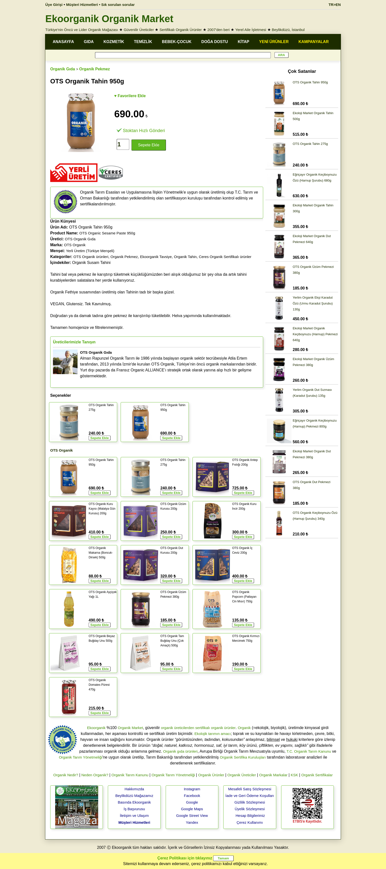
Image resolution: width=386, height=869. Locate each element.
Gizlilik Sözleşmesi (249, 802)
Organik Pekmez (94, 69)
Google (192, 802)
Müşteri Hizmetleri (134, 822)
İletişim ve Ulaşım (134, 815)
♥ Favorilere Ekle (130, 96)
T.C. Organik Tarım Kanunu (309, 751)
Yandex (192, 822)
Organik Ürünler (211, 775)
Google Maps (192, 809)
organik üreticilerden (177, 728)
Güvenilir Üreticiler (139, 30)
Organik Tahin (185, 257)
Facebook (192, 795)
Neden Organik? (94, 775)
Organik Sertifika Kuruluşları (243, 757)
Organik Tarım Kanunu (130, 775)
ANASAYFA (63, 42)
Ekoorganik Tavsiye (156, 257)
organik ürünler (223, 728)
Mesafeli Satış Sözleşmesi (249, 789)
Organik (244, 728)
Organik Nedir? (65, 775)
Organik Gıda (62, 69)
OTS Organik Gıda (80, 239)
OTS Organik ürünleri (90, 257)
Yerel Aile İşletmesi (250, 30)
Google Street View (192, 815)
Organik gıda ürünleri (180, 751)
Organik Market (130, 728)
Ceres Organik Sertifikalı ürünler (225, 257)
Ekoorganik (96, 728)
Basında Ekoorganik (134, 802)
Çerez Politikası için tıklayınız (184, 858)
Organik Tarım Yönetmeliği (80, 757)
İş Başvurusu (134, 809)
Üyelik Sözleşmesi (250, 809)
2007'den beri (218, 30)
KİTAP (243, 42)
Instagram (192, 789)
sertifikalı (202, 728)
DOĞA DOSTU (214, 42)
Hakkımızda (134, 789)
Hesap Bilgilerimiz (250, 815)
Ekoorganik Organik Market (109, 18)
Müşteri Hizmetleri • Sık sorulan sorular (100, 4)
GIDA (89, 42)
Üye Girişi (54, 4)
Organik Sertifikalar (317, 775)
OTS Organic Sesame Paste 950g (107, 233)
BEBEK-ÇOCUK (177, 42)
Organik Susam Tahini (80, 262)
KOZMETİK (114, 42)
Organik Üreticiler (241, 775)
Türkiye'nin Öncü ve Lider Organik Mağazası (81, 30)
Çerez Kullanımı (250, 822)
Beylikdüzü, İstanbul (288, 30)
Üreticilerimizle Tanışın (74, 342)
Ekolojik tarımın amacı (212, 734)
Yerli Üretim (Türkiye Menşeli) (90, 251)
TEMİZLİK (143, 42)
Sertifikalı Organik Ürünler (181, 30)
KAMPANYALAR (314, 42)
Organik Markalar (273, 775)
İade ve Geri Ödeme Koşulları (249, 795)
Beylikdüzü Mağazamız (134, 795)
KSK (294, 775)
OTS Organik (75, 245)
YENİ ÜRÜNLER (274, 42)
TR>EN (334, 4)
